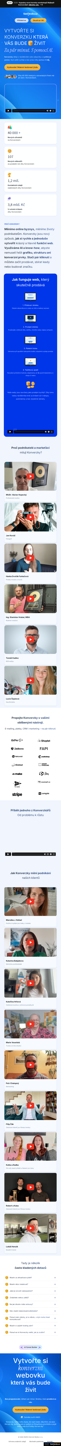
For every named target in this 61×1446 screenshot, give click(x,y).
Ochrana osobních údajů (17, 1441)
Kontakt (50, 1441)
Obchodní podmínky (36, 1441)
